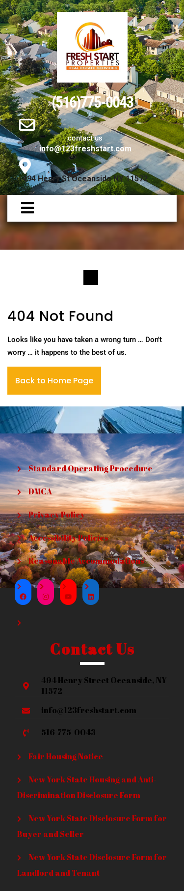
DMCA (40, 491)
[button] (23, 208)
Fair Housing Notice (65, 756)
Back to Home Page (54, 380)
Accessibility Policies (68, 537)
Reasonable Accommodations (86, 560)
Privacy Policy (56, 514)
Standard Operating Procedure (90, 468)
